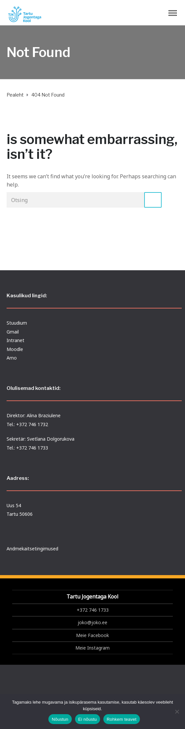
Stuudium (17, 323)
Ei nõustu (87, 719)
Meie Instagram (92, 648)
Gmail (13, 332)
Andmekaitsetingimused (32, 548)
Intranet (15, 340)
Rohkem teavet (122, 719)
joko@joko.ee (92, 622)
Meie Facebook (92, 635)
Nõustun (60, 719)
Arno (12, 358)
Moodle (15, 349)
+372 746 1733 (93, 610)
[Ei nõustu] (176, 711)
